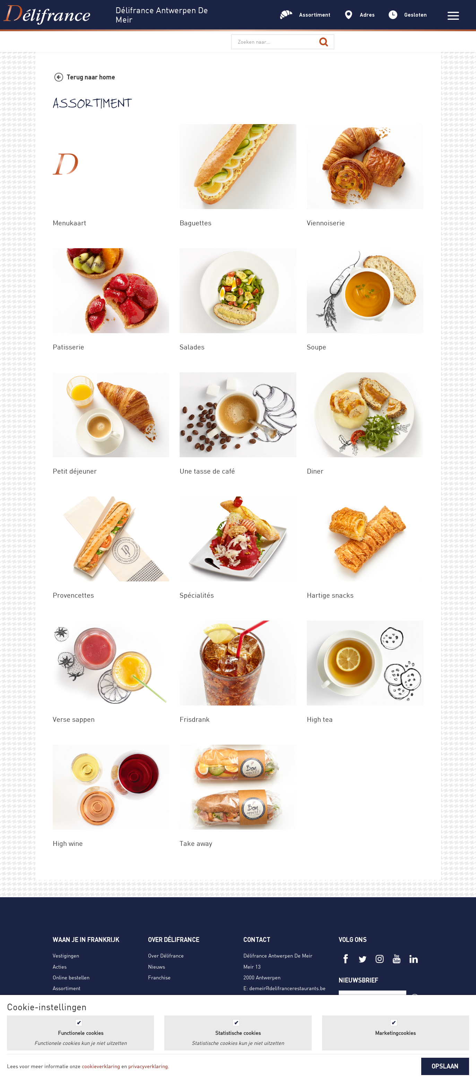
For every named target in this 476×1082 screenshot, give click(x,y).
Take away (196, 843)
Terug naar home (91, 77)
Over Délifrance (166, 955)
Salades (192, 347)
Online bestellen (71, 977)
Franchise (159, 977)
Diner (315, 471)
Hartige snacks (330, 595)
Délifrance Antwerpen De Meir (277, 955)
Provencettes (73, 595)
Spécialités (197, 595)
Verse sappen (74, 719)
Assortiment (66, 988)
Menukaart (69, 223)
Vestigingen (66, 955)
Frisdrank (195, 719)
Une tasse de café (207, 471)
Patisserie (68, 347)
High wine (68, 843)
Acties (60, 966)
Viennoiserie (326, 223)
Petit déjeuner (75, 471)
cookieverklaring (101, 1066)
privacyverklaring (148, 1066)
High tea (320, 719)
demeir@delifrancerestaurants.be (287, 988)
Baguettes (195, 223)
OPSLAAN (445, 1066)
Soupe (316, 347)
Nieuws (156, 966)
